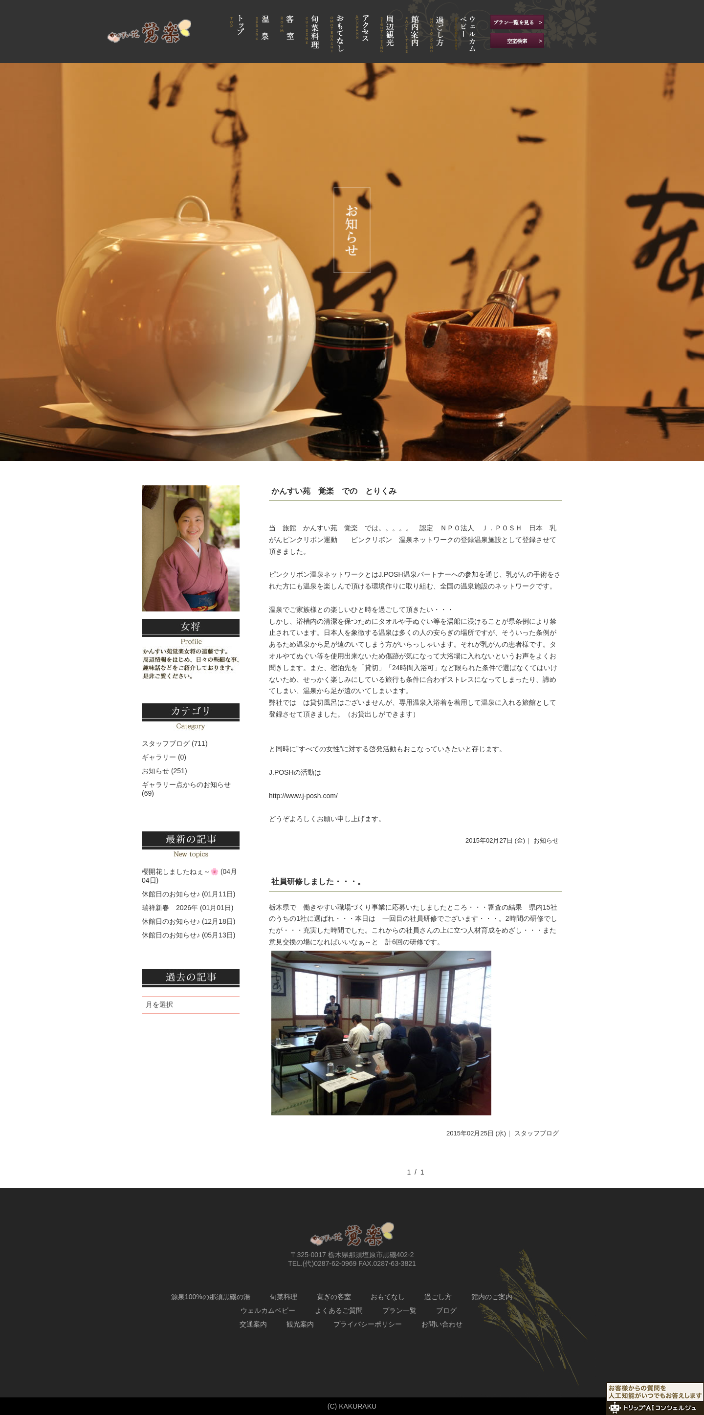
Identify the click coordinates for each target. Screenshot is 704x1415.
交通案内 (253, 1324)
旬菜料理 (283, 1297)
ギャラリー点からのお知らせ (186, 784)
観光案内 (300, 1324)
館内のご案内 (491, 1297)
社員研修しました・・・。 (318, 881)
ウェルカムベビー (268, 1310)
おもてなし (388, 1297)
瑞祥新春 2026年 (170, 908)
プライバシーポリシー (367, 1324)
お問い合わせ (441, 1324)
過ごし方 (438, 1297)
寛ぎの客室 (334, 1297)
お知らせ (546, 840)
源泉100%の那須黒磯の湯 (210, 1297)
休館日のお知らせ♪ (171, 894)
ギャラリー (159, 757)
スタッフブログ (536, 1133)
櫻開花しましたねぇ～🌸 (180, 871)
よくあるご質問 (339, 1310)
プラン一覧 (399, 1310)
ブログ (446, 1310)
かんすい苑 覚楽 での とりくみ (333, 491)
